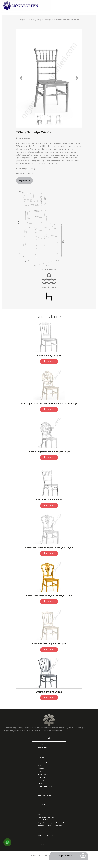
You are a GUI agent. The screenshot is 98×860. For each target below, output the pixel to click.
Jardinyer (41, 771)
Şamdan (41, 768)
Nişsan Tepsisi (43, 774)
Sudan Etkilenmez (49, 270)
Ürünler (31, 20)
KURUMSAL (42, 745)
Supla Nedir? (43, 820)
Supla (40, 760)
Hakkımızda (42, 747)
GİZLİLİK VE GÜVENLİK (46, 835)
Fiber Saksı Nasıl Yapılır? (47, 817)
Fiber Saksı (42, 805)
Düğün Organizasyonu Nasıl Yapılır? (52, 823)
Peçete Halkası (43, 763)
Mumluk (40, 766)
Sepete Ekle (24, 180)
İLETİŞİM (41, 844)
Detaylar (49, 361)
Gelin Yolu (42, 777)
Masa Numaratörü (45, 786)
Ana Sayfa (20, 20)
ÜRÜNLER (41, 757)
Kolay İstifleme (49, 287)
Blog (39, 814)
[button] (21, 78)
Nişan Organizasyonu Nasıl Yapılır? (51, 825)
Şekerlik (41, 780)
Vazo (40, 783)
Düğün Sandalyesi (45, 20)
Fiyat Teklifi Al (66, 856)
